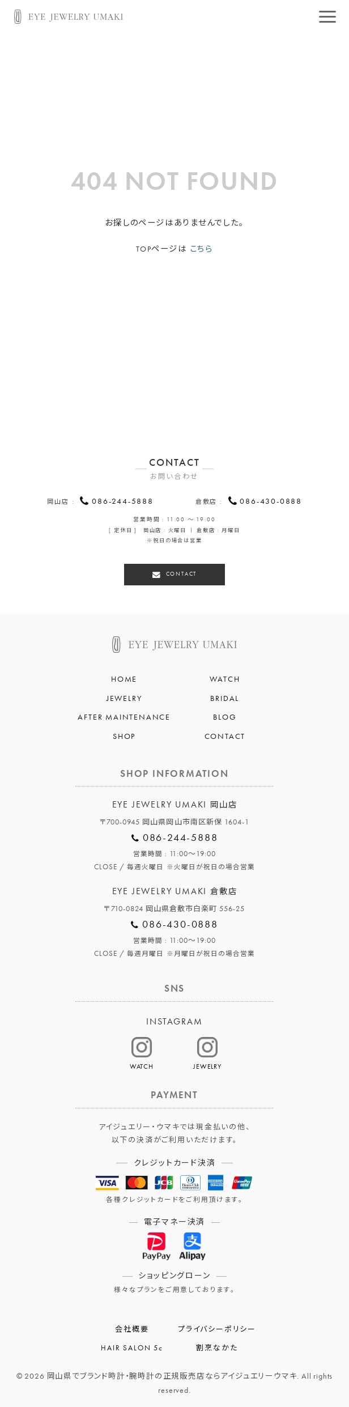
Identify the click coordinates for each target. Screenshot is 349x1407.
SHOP (124, 734)
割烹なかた (216, 1345)
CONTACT (181, 572)
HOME (124, 677)
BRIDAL (224, 696)
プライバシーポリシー (217, 1327)
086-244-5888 (122, 502)
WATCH (225, 677)
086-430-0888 (271, 502)
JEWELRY (124, 696)
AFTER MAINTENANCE (124, 715)
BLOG (224, 715)
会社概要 (131, 1327)
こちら (201, 249)
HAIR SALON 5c (132, 1345)
